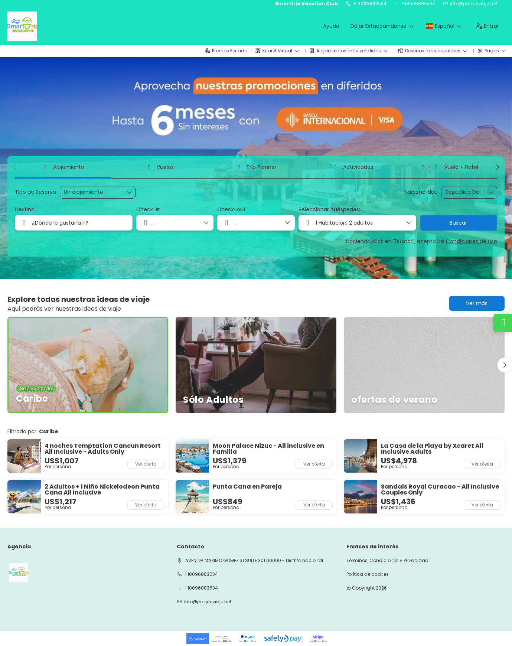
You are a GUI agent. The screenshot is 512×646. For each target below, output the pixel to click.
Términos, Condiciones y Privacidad (387, 561)
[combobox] (464, 192)
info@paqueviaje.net (473, 4)
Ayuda (331, 26)
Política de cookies (367, 574)
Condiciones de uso (471, 241)
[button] (15, 167)
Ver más (476, 303)
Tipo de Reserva (35, 192)
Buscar (458, 222)
